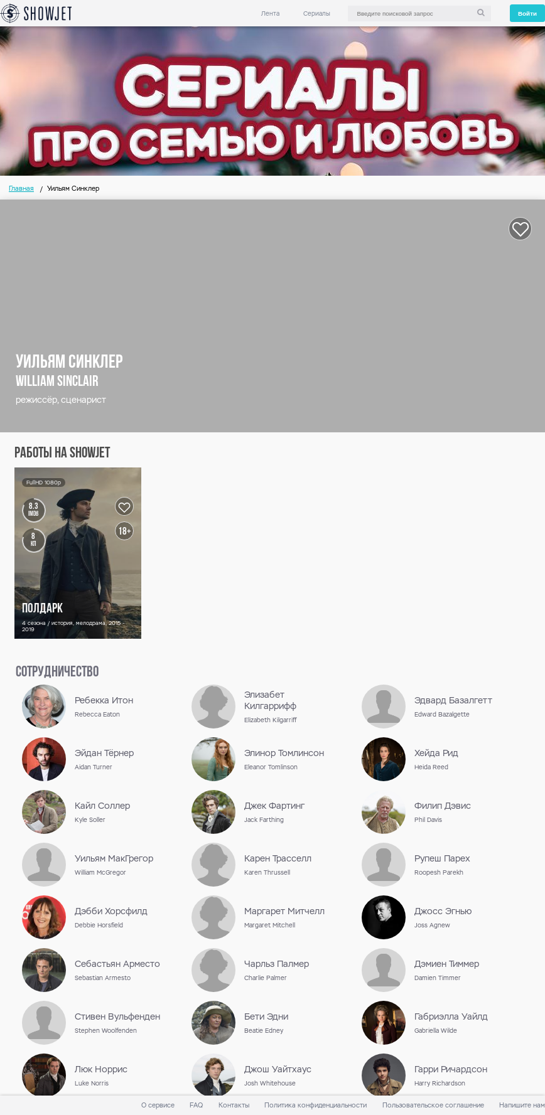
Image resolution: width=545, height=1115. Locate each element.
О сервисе (158, 1105)
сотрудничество (57, 672)
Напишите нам (522, 1105)
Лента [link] (270, 13)
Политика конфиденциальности (315, 1105)
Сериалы (316, 13)
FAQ (196, 1105)
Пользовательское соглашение (433, 1105)
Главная (21, 188)
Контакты (234, 1105)
